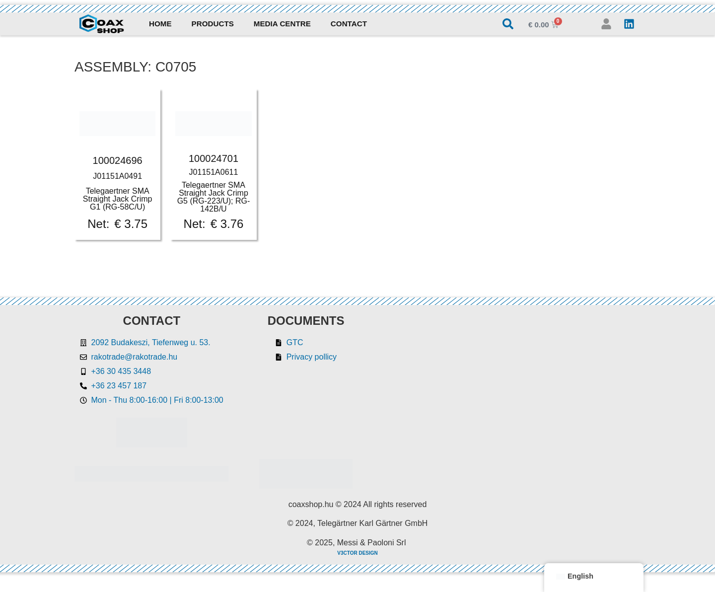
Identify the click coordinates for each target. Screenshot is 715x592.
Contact (349, 23)
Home (160, 23)
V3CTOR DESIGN (357, 553)
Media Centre (282, 23)
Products (213, 23)
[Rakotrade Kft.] (514, 402)
